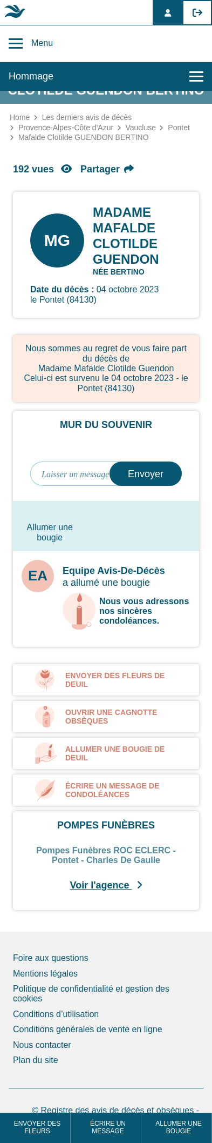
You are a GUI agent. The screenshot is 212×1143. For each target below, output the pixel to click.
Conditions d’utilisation (56, 1014)
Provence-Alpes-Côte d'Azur (65, 127)
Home (20, 117)
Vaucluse (140, 127)
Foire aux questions (50, 957)
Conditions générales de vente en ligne (87, 1029)
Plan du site (35, 1060)
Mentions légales (45, 973)
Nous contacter (42, 1045)
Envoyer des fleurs (37, 1127)
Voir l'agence (106, 885)
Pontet (178, 127)
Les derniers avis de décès (87, 117)
